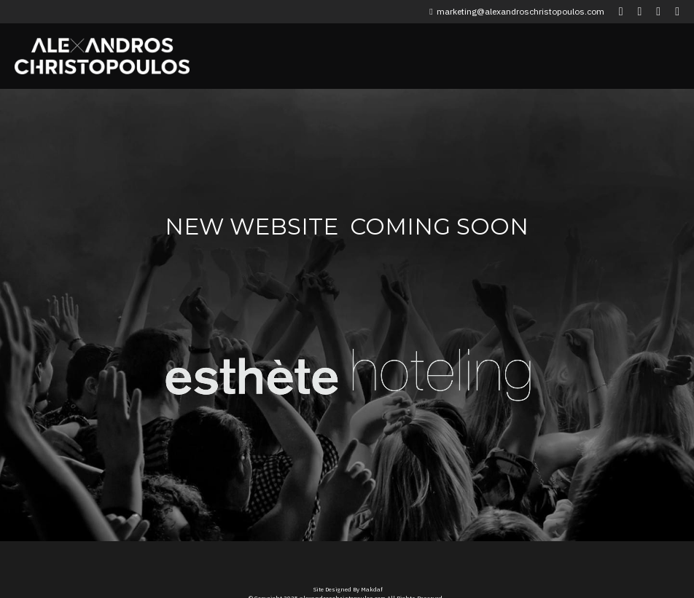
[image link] (252, 364)
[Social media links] (621, 11)
